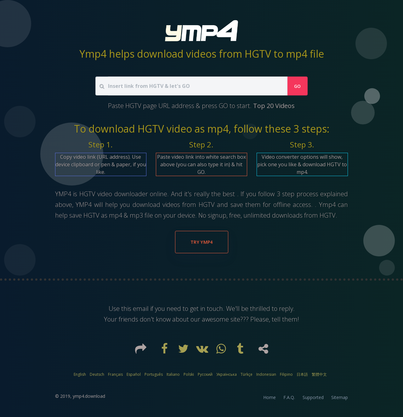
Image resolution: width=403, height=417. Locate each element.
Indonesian (266, 374)
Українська (226, 374)
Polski (189, 374)
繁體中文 (319, 374)
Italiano (173, 374)
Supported (313, 397)
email (141, 308)
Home (269, 397)
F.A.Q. (289, 397)
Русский (205, 374)
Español (134, 374)
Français (115, 374)
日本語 (302, 374)
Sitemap (339, 397)
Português (154, 374)
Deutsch (97, 374)
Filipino (286, 374)
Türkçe (247, 374)
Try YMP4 (201, 242)
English (80, 374)
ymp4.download (89, 396)
